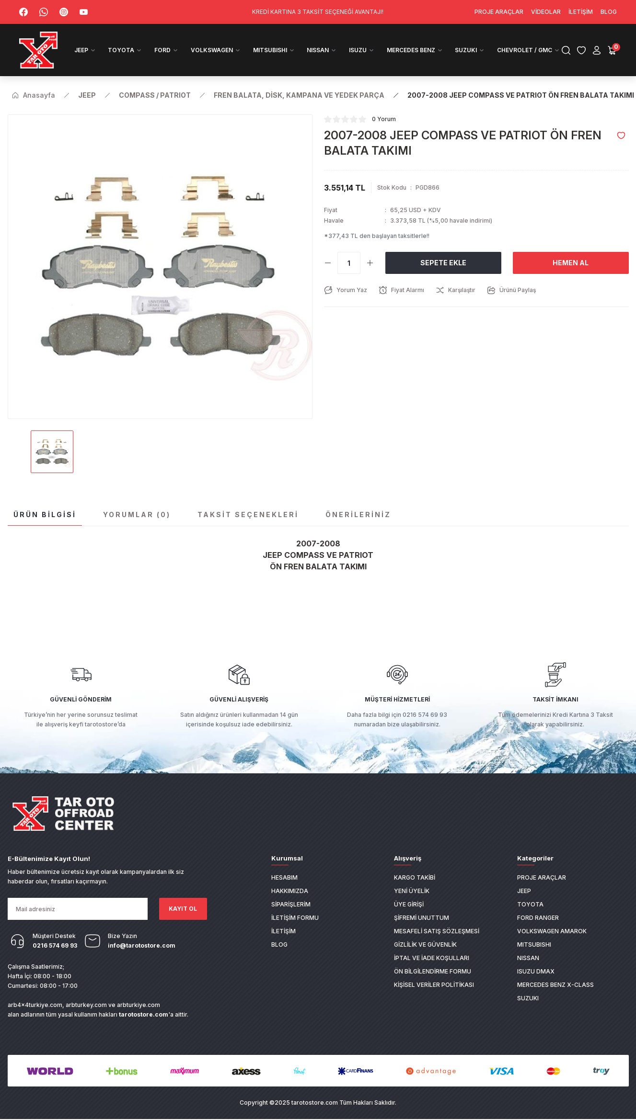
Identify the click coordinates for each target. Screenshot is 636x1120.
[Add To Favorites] (621, 135)
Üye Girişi (409, 904)
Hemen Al (571, 263)
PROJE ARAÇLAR (541, 877)
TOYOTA (530, 904)
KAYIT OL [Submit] (183, 908)
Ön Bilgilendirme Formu (432, 971)
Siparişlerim (291, 904)
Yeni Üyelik (411, 890)
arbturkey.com (86, 1004)
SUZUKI (528, 998)
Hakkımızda (289, 890)
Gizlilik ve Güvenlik (425, 944)
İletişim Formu (295, 917)
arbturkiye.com (138, 1004)
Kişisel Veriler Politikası (434, 984)
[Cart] (612, 50)
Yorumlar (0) (137, 514)
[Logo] (38, 50)
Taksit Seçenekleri (248, 514)
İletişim (283, 931)
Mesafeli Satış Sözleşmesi (436, 931)
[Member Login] (596, 50)
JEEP (524, 890)
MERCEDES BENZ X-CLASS (555, 984)
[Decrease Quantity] (328, 263)
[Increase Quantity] (370, 263)
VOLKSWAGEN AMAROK (552, 931)
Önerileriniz (358, 514)
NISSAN (528, 958)
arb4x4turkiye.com (35, 1004)
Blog (279, 944)
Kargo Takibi (414, 877)
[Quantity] (348, 263)
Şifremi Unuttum (421, 917)
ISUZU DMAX (536, 971)
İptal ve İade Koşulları (431, 958)
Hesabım (284, 877)
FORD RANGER (538, 917)
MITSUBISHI (534, 944)
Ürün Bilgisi (44, 514)
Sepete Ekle (443, 263)
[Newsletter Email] (78, 909)
